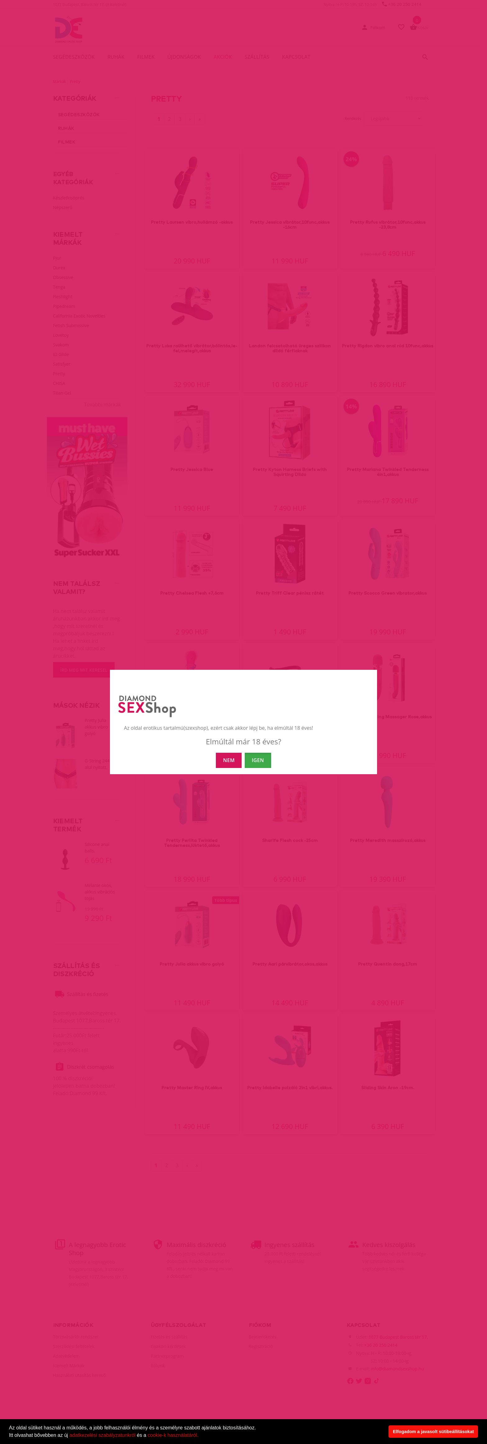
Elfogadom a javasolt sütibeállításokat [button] (433, 1431)
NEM (228, 760)
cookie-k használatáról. (173, 1435)
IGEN (258, 760)
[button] (201, 1436)
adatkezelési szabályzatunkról (103, 1435)
